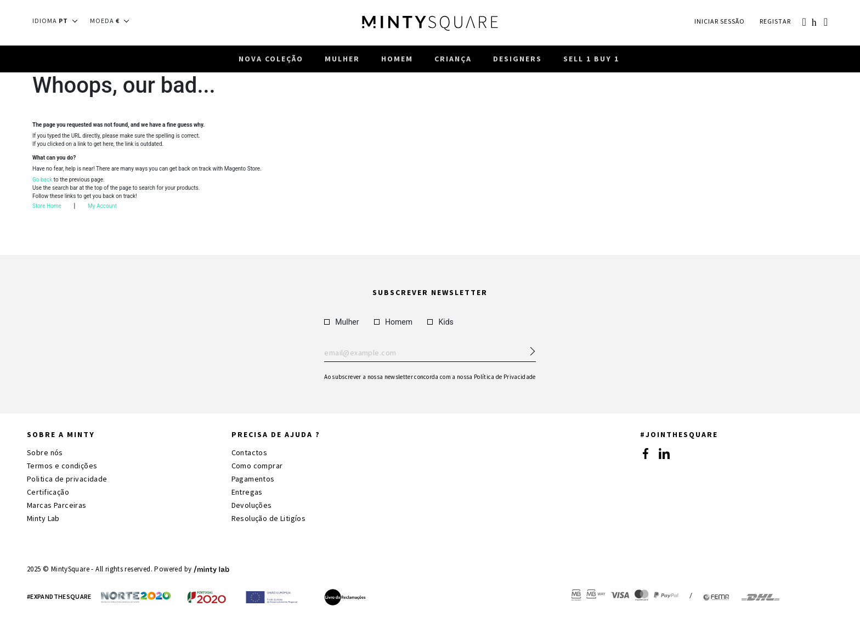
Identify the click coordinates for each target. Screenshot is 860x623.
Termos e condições (62, 466)
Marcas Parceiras (57, 505)
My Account (102, 208)
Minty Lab (43, 518)
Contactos (249, 452)
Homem (393, 322)
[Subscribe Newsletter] (527, 348)
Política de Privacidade (505, 377)
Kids (440, 322)
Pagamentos (253, 479)
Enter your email (429, 353)
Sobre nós (45, 452)
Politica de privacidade (67, 479)
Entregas (247, 492)
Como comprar (257, 466)
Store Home (46, 208)
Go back (42, 181)
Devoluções (251, 505)
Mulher (341, 322)
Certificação (48, 492)
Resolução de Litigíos (268, 518)
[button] (58, 21)
